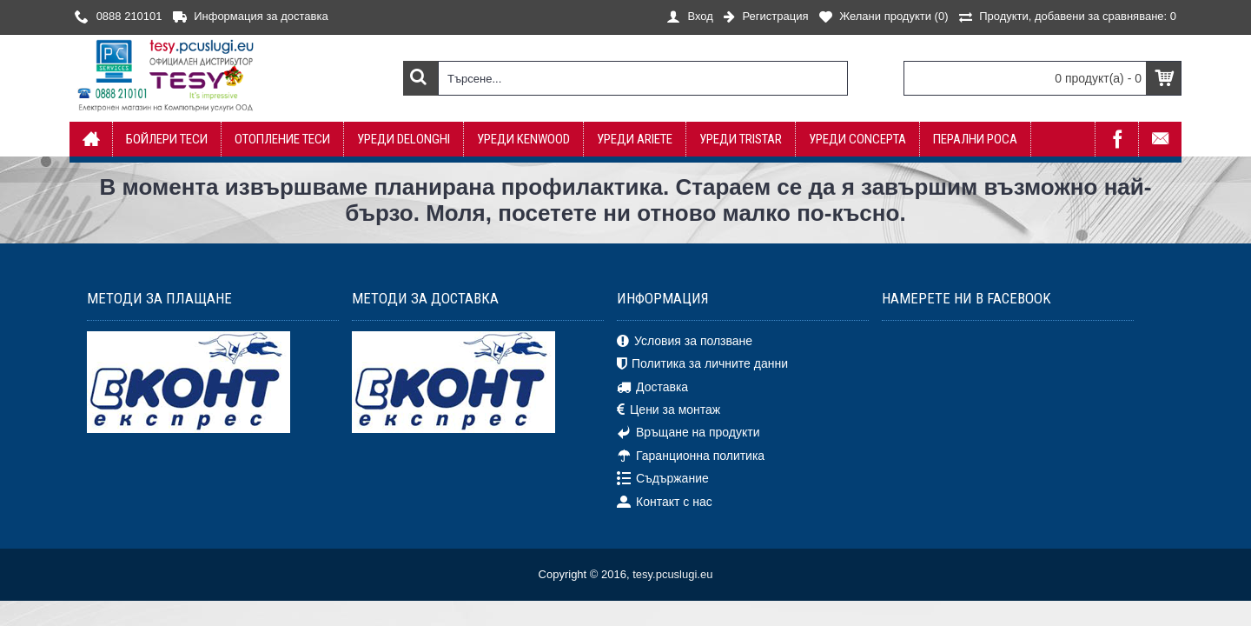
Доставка (652, 387)
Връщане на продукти (688, 433)
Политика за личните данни (702, 364)
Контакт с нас (664, 501)
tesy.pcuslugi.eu (672, 574)
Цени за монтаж (668, 410)
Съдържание (663, 479)
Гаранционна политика (690, 456)
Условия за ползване (684, 342)
